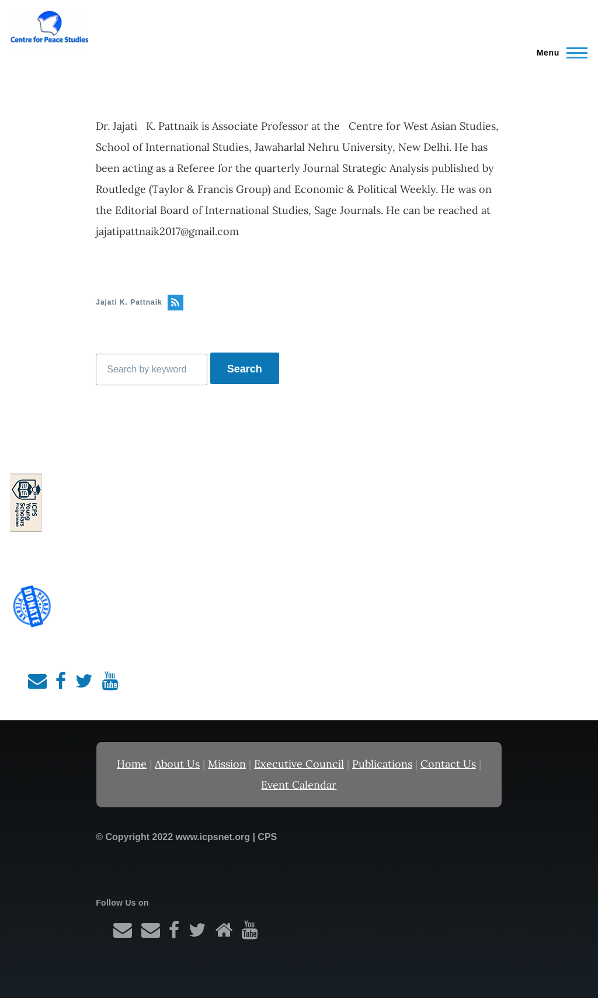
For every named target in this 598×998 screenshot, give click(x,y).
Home (132, 764)
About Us (177, 764)
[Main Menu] (558, 52)
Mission (227, 764)
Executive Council (299, 764)
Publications (382, 764)
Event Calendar (298, 785)
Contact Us (448, 764)
